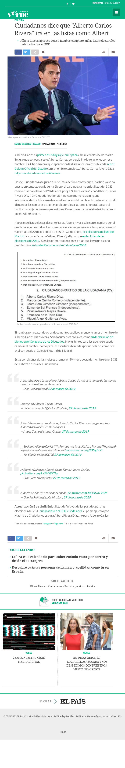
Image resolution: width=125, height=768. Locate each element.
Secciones (116, 12)
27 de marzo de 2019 (61, 388)
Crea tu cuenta (112, 3)
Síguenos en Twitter (73, 3)
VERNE (29, 652)
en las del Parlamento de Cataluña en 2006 (59, 245)
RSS (120, 716)
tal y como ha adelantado (30, 173)
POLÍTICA (19, 20)
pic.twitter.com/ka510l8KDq (38, 473)
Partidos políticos (74, 586)
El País (16, 3)
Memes (86, 652)
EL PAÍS (72, 701)
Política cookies (83, 716)
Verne (18, 14)
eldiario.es (53, 173)
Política (91, 586)
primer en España (57, 155)
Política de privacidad (64, 716)
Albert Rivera (37, 586)
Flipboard (58, 524)
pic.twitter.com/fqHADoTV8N (86, 492)
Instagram (47, 524)
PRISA (63, 732)
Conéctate (97, 3)
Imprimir (103, 52)
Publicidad (35, 716)
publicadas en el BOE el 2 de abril (61, 511)
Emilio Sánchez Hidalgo (28, 144)
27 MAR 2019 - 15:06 (54, 144)
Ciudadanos (55, 586)
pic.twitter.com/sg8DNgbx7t (84, 450)
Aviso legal (47, 716)
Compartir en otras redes (35, 52)
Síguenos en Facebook (67, 3)
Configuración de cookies (104, 716)
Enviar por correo (113, 52)
